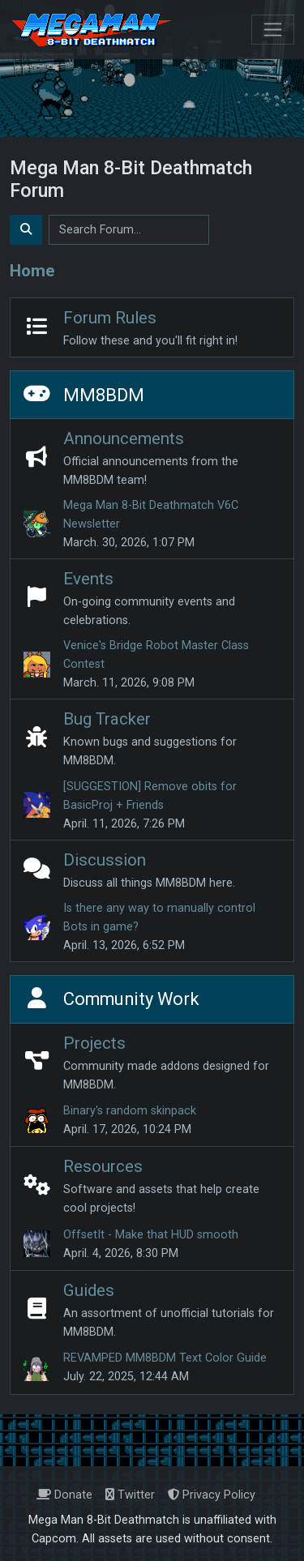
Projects (94, 1043)
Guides (88, 1290)
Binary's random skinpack (129, 1111)
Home (32, 270)
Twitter (130, 1495)
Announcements (123, 438)
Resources (103, 1166)
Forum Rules (109, 317)
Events (88, 578)
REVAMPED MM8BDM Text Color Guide (165, 1358)
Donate (64, 1495)
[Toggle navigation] (272, 30)
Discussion (104, 860)
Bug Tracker (107, 719)
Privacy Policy (211, 1495)
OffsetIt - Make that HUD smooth (150, 1235)
